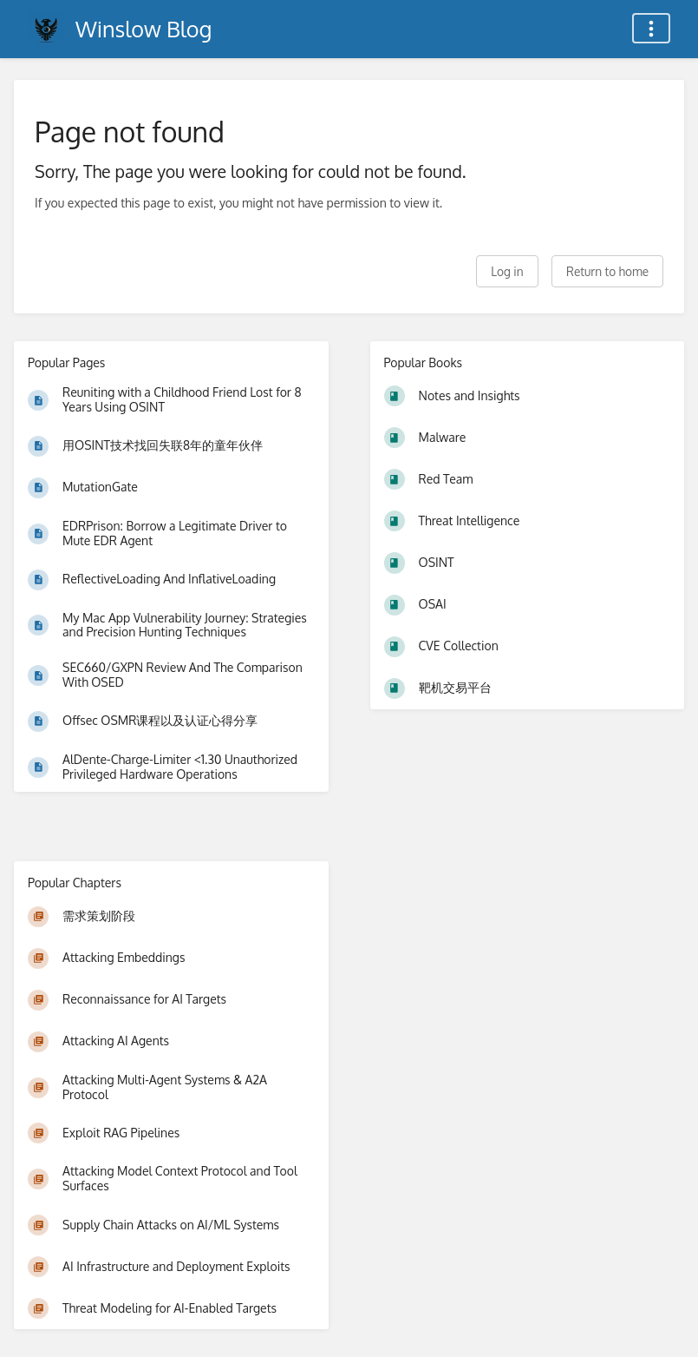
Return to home (607, 271)
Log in (507, 271)
